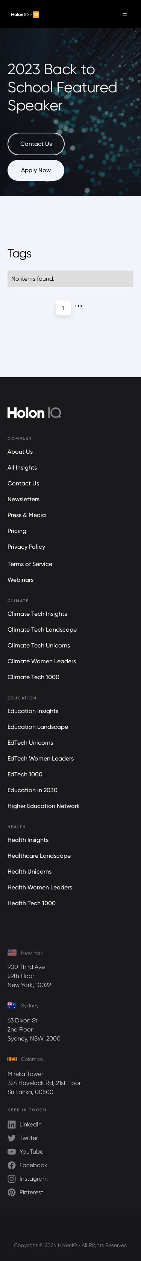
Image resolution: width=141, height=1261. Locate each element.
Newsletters (23, 499)
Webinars (20, 579)
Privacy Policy (26, 546)
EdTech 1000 (25, 774)
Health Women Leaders (40, 887)
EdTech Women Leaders (41, 758)
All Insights (22, 467)
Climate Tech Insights (37, 613)
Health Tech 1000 (32, 903)
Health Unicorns (30, 871)
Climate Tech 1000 (33, 677)
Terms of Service (30, 564)
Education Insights (33, 711)
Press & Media (27, 515)
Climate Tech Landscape (42, 629)
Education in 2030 (33, 790)
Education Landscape (38, 726)
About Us (20, 451)
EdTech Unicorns (30, 742)
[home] (23, 14)
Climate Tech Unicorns (39, 645)
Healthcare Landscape (39, 855)
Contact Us (23, 483)
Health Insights (28, 839)
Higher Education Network (44, 806)
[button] (124, 14)
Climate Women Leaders (42, 661)
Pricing (17, 530)
